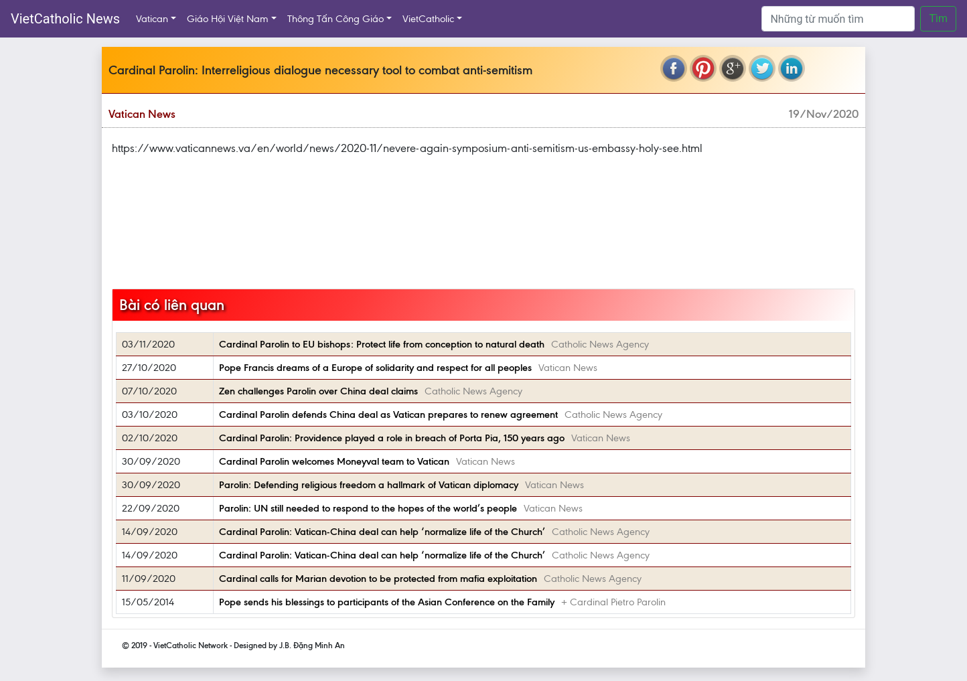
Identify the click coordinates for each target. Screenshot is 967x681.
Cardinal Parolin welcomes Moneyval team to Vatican (334, 461)
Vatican (152, 19)
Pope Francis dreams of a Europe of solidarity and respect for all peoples (375, 368)
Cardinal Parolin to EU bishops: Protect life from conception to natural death (381, 344)
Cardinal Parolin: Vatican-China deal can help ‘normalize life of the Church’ (382, 532)
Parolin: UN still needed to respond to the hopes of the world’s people (368, 508)
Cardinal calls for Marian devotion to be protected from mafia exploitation (378, 579)
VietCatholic (428, 19)
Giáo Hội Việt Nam (228, 19)
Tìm (938, 18)
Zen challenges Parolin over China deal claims (318, 391)
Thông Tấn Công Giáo (335, 19)
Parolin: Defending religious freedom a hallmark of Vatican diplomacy (368, 485)
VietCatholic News (65, 19)
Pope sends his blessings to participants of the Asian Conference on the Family (386, 602)
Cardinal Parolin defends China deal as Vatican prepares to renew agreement (388, 414)
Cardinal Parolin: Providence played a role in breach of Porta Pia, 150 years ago (392, 438)
